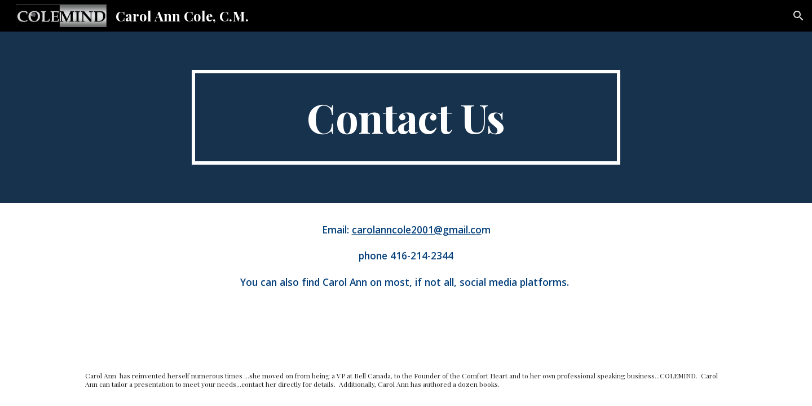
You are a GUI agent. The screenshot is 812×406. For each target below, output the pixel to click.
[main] (406, 117)
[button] (798, 15)
